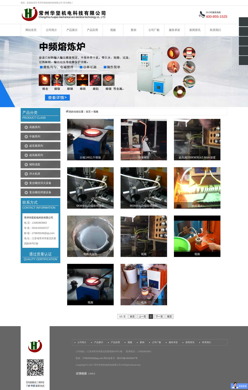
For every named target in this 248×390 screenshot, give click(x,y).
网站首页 (31, 29)
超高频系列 (36, 155)
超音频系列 (36, 145)
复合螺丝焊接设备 (40, 192)
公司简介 (51, 29)
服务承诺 (174, 29)
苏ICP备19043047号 (127, 358)
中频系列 (34, 136)
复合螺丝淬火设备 (40, 183)
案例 (133, 29)
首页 (88, 111)
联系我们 (215, 29)
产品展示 (72, 29)
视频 (113, 29)
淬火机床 (34, 173)
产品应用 (92, 29)
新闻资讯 (194, 29)
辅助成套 (34, 164)
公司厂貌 (153, 29)
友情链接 (81, 373)
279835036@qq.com (93, 358)
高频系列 (34, 127)
